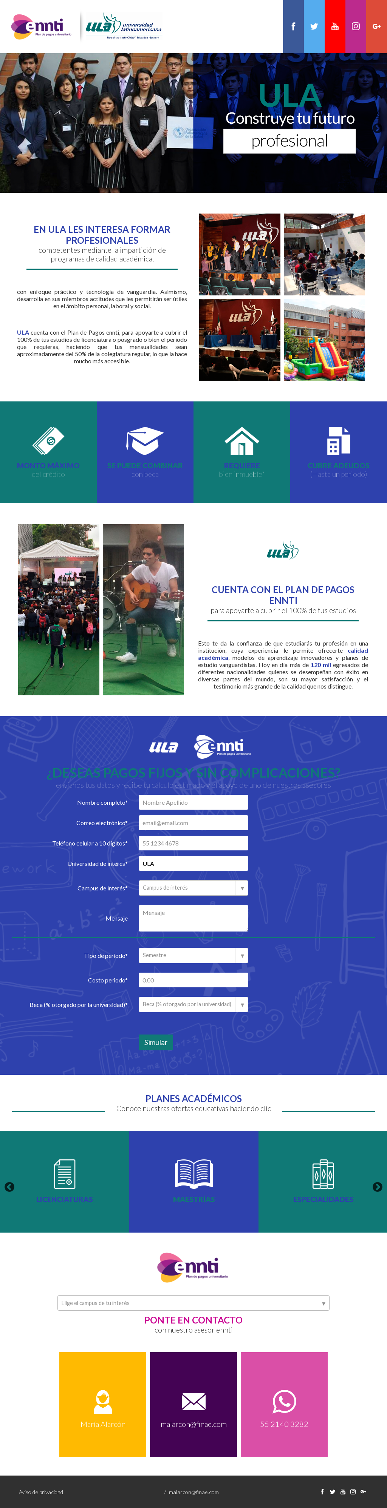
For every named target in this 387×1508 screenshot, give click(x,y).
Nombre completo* (102, 801)
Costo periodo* (108, 979)
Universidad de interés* (97, 863)
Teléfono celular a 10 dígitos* (90, 842)
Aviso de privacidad (41, 1491)
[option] (193, 122)
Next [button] (377, 128)
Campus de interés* (102, 887)
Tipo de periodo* (106, 955)
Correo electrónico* (102, 822)
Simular (155, 1042)
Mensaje (116, 917)
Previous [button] (9, 128)
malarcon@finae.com (194, 1423)
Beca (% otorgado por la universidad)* (78, 1004)
